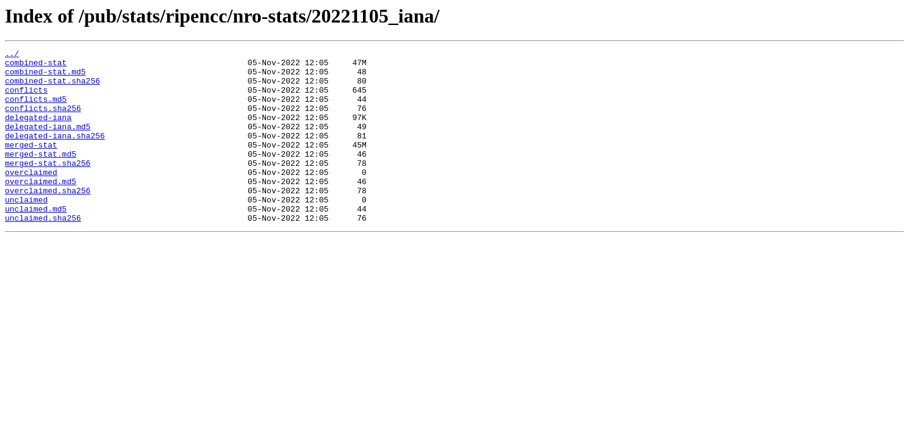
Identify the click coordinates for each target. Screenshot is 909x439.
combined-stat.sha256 (52, 87)
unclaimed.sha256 (43, 252)
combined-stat (35, 65)
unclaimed (26, 230)
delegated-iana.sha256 (55, 153)
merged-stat (31, 164)
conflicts (26, 98)
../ (12, 54)
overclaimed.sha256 (47, 219)
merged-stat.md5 (40, 175)
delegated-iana (38, 131)
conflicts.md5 (35, 109)
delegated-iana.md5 (47, 142)
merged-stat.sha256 (47, 186)
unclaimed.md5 (35, 241)
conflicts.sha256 (43, 120)
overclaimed (31, 197)
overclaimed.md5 (40, 208)
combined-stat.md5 (45, 76)
